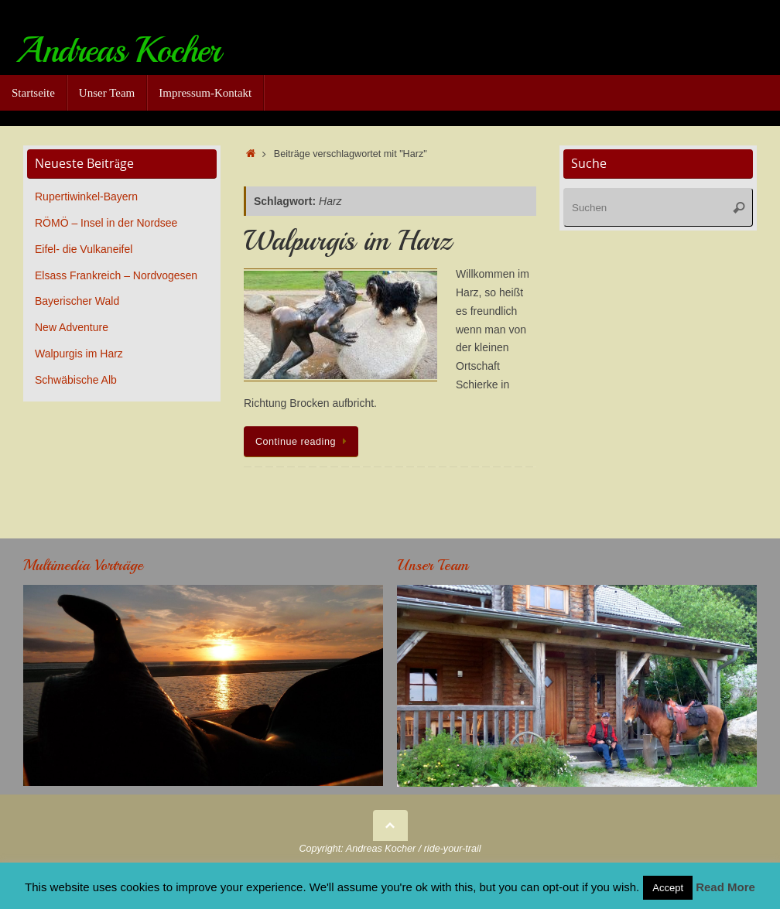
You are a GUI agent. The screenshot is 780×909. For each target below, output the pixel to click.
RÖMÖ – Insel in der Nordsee (106, 223)
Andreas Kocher (117, 50)
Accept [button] (667, 888)
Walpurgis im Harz (348, 241)
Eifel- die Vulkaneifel (83, 249)
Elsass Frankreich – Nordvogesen (116, 275)
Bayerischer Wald (77, 301)
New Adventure (71, 327)
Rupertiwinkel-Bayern (86, 196)
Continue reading (303, 441)
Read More (725, 887)
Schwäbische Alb (76, 380)
